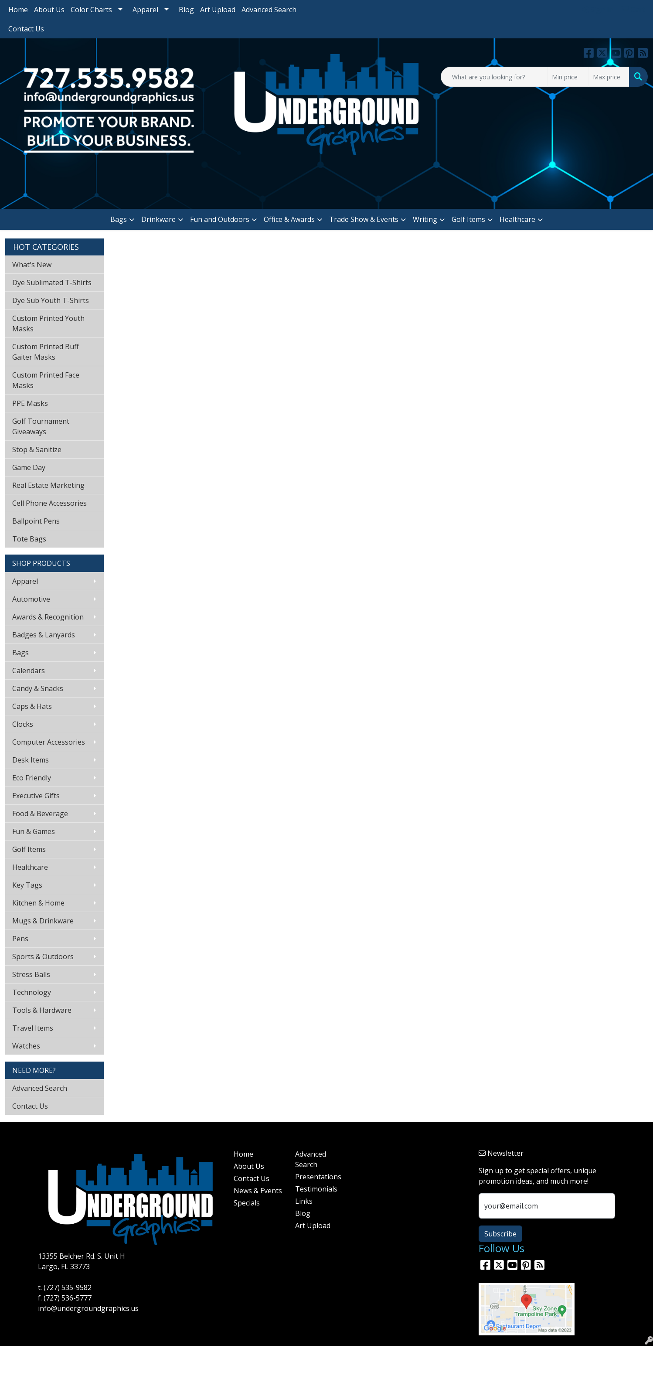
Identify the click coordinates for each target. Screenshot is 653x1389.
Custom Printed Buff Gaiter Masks (45, 352)
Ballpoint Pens (36, 521)
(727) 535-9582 (68, 1287)
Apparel (145, 9)
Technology (31, 992)
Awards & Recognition (48, 617)
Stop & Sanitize (36, 449)
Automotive (31, 599)
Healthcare (517, 219)
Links (304, 1201)
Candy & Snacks (37, 688)
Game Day (28, 467)
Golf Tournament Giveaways (40, 426)
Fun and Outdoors (219, 219)
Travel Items (32, 1028)
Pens (20, 938)
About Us (49, 9)
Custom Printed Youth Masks (48, 323)
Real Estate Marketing (48, 485)
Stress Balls (31, 974)
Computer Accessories (48, 742)
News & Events (258, 1190)
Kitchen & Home (38, 903)
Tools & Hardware (41, 1010)
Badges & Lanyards (43, 635)
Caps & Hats (32, 706)
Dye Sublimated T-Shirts (52, 282)
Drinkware (158, 219)
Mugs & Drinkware (43, 921)
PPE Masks (30, 403)
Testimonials (316, 1189)
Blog (186, 9)
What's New (31, 264)
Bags (118, 219)
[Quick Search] (494, 77)
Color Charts (91, 9)
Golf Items (468, 219)
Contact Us (26, 29)
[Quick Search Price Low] (567, 77)
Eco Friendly (31, 778)
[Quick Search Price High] (608, 77)
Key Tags (27, 885)
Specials (247, 1203)
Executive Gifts (36, 795)
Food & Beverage (40, 813)
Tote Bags (29, 539)
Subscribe (500, 1234)
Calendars (28, 670)
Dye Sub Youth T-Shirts (50, 300)
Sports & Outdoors (43, 956)
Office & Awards (289, 219)
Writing (425, 219)
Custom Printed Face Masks (45, 380)
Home (18, 9)
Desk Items (30, 760)
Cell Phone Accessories (49, 503)
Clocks (22, 724)
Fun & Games (33, 831)
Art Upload (217, 9)
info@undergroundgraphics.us (88, 1308)
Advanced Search (268, 9)
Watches (26, 1046)
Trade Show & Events (363, 219)
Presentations (318, 1176)
